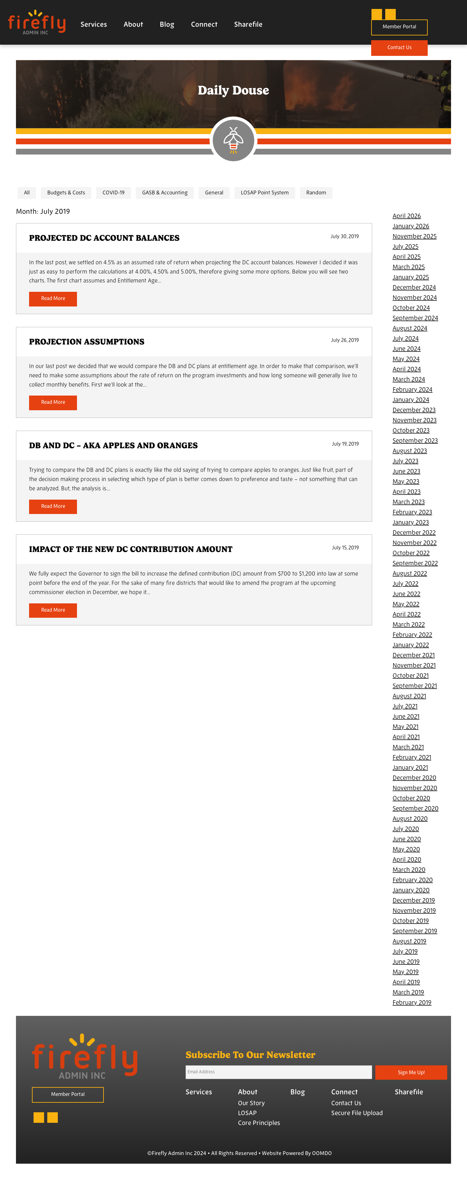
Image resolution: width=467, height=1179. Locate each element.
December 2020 (414, 778)
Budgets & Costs (66, 193)
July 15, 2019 (345, 548)
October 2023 (411, 431)
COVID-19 (114, 193)
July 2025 (405, 247)
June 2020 (407, 839)
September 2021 (415, 686)
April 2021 (406, 737)
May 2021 (405, 727)
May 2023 (406, 482)
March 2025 (409, 267)
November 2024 (415, 298)
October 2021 (411, 676)
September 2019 (415, 931)
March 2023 (409, 502)
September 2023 (415, 441)
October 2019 (411, 921)
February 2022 (412, 635)
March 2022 (409, 625)
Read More (53, 298)
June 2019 (406, 962)
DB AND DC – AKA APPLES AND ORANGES (113, 445)
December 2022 (414, 533)
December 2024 (414, 288)
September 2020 (416, 809)
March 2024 (409, 380)
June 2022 (406, 594)
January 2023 (411, 523)
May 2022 (406, 604)
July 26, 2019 (345, 340)
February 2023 (412, 513)
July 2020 (406, 829)
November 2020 (415, 788)
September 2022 (415, 564)
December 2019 (414, 901)
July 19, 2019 (345, 444)
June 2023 (406, 472)
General (214, 193)
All (27, 193)
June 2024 (407, 349)
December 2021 (414, 656)
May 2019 (406, 972)
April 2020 (407, 860)
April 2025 (407, 257)
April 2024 (407, 370)
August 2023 (410, 451)
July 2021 (405, 707)
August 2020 (410, 819)
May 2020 (406, 850)
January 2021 (410, 768)
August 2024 (410, 329)
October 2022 (411, 553)
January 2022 (411, 645)
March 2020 (409, 870)
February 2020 (413, 880)
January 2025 (411, 278)
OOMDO (322, 1153)
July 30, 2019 (345, 236)
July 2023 (405, 461)
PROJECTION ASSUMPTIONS (86, 341)
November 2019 (414, 911)
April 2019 (406, 982)
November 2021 (414, 666)
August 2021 (409, 696)
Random (316, 193)
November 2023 (415, 421)
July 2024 (406, 339)
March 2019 (408, 993)
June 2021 (406, 717)
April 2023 (407, 492)
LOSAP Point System (265, 193)
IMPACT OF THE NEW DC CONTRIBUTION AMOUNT (131, 549)
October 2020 (411, 799)
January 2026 (411, 226)
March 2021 (408, 747)
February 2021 (412, 758)
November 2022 (415, 543)
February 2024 (413, 390)
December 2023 (414, 410)
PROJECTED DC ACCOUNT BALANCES (104, 238)
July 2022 (405, 584)
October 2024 (411, 308)
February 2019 (412, 1003)
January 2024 (411, 400)
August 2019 (409, 942)
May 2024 (406, 359)
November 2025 (415, 237)
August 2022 (410, 574)
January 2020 (411, 891)
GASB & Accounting (165, 193)
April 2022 (407, 615)
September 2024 (415, 318)
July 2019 (405, 952)
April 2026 (407, 216)
